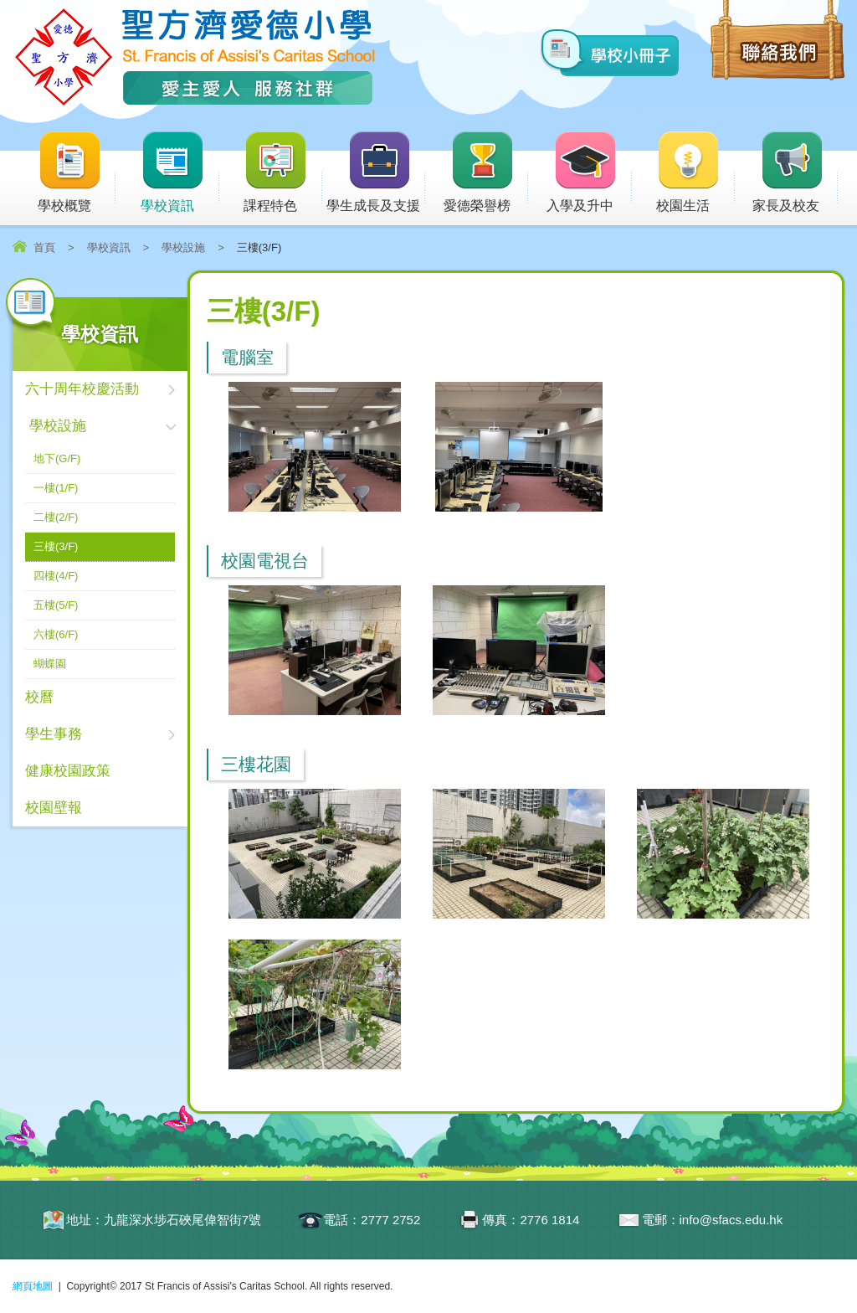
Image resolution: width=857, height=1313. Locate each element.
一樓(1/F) (55, 487)
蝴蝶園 (49, 663)
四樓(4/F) (55, 575)
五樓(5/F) (55, 605)
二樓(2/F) (55, 517)
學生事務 (53, 734)
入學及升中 (589, 173)
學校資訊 (180, 173)
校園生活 (695, 173)
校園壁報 (53, 808)
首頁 (44, 247)
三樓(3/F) (55, 546)
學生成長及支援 (375, 173)
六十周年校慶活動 (82, 389)
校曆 (39, 697)
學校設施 (183, 247)
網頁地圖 (33, 1286)
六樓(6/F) (55, 634)
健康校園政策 (67, 771)
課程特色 (283, 173)
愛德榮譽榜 (479, 173)
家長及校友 (795, 173)
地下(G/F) (56, 458)
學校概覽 (77, 173)
